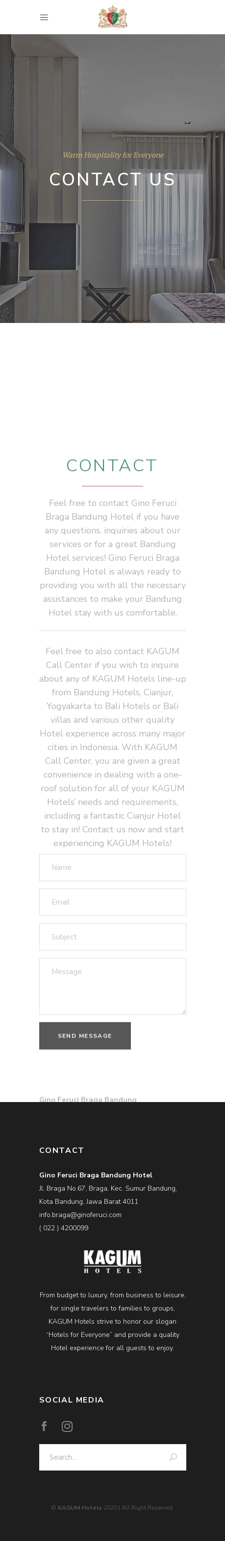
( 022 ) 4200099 (63, 1228)
